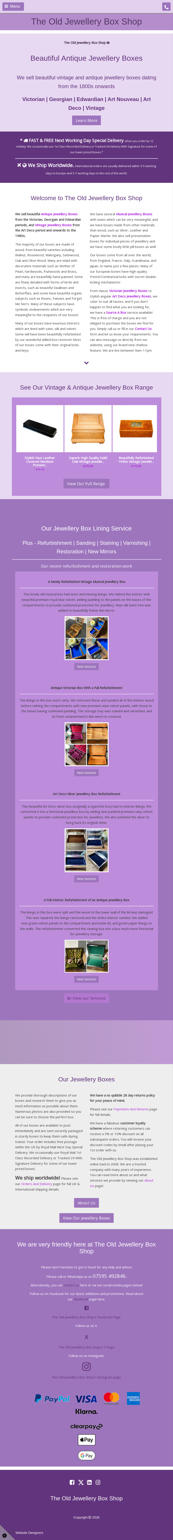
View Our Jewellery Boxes (86, 1218)
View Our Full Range (86, 483)
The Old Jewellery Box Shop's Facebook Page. (86, 1317)
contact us (71, 1285)
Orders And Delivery (36, 1184)
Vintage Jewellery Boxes (53, 225)
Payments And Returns (131, 1109)
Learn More (86, 120)
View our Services (86, 998)
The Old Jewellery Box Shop (86, 21)
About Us (86, 1202)
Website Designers (29, 1533)
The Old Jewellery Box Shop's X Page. (86, 1347)
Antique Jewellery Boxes (59, 214)
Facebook (81, 1299)
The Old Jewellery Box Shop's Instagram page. (86, 1377)
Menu (12, 6)
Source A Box (116, 312)
